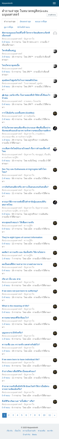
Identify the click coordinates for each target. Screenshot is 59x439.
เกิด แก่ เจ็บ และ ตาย (11, 279)
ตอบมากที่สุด (41, 21)
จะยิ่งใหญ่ (32, 161)
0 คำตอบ (6, 42)
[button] (52, 15)
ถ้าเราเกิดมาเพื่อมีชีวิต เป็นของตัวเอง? (19, 371)
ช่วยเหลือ (41, 431)
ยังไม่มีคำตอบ (23, 27)
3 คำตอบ (6, 57)
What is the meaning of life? (15, 306)
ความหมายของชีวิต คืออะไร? (15, 318)
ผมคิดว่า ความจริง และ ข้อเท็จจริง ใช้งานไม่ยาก (23, 252)
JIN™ (30, 57)
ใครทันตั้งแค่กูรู (9, 50)
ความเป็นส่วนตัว (29, 431)
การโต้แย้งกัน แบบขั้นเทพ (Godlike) (18, 113)
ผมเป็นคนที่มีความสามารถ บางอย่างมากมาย (22, 264)
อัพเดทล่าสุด (25, 21)
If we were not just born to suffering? (20, 291)
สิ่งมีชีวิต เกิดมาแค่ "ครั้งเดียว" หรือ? (18, 401)
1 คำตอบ (6, 140)
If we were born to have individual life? (21, 359)
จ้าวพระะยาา (33, 42)
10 (44, 415)
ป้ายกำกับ (26, 435)
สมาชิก (50, 431)
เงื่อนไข (18, 431)
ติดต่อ (34, 435)
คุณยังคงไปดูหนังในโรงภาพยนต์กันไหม (19, 80)
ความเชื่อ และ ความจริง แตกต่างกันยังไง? (21, 344)
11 (49, 415)
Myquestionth (7, 3)
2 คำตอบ (6, 119)
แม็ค (30, 119)
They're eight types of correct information (22, 237)
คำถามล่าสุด (9, 21)
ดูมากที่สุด (8, 27)
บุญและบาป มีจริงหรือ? (12, 333)
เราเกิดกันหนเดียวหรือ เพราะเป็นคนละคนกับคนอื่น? (25, 187)
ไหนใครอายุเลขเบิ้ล (10, 65)
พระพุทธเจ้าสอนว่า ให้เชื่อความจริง (18, 222)
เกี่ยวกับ (10, 431)
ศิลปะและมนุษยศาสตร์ (12, 39)
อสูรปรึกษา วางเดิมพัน (38, 140)
